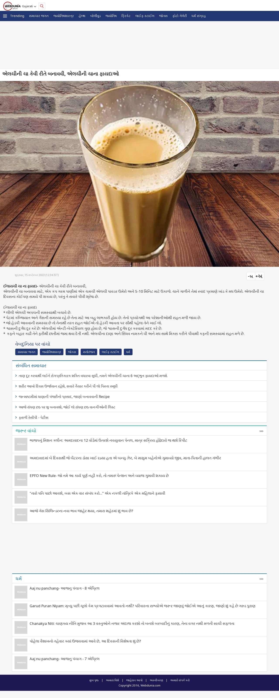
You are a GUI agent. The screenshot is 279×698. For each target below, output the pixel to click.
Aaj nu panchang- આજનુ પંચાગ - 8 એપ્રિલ (65, 588)
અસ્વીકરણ (156, 680)
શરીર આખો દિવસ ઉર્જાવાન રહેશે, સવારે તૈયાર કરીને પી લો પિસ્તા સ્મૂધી (68, 386)
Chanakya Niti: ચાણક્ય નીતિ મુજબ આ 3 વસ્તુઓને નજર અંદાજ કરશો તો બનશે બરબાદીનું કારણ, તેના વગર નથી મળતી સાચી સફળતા (132, 623)
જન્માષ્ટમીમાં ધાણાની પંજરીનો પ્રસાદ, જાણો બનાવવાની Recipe (64, 396)
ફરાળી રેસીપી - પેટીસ (33, 417)
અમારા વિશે (112, 680)
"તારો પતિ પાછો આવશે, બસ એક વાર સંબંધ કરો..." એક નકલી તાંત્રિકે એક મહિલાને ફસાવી (97, 493)
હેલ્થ (82, 16)
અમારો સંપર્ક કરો (180, 680)
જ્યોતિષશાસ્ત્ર (63, 16)
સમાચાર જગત (39, 16)
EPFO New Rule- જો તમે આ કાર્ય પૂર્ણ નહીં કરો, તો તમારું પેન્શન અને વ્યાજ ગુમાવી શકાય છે (99, 475)
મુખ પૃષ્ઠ (94, 680)
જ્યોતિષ (111, 16)
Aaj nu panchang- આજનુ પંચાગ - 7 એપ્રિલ (65, 658)
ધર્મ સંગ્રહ (199, 16)
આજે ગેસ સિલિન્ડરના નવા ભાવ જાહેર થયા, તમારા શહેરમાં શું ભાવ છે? (81, 510)
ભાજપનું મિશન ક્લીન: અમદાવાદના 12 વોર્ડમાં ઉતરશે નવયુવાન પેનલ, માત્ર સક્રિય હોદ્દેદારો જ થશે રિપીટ (108, 440)
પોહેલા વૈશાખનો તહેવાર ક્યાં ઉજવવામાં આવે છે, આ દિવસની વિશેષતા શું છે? (85, 641)
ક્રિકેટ (126, 16)
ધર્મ (128, 352)
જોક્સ (163, 16)
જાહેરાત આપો (134, 680)
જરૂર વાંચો (26, 431)
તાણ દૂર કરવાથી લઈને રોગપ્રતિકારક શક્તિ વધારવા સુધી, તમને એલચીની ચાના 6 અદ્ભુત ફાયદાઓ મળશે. (93, 375)
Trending (17, 16)
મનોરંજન (89, 352)
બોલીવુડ (95, 16)
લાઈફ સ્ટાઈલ (144, 16)
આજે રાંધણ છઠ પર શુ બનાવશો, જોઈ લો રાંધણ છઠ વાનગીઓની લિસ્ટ (67, 407)
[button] (5, 16)
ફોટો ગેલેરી (179, 16)
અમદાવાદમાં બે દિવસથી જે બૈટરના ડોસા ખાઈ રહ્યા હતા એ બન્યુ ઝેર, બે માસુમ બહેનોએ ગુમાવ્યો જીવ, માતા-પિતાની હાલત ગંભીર (125, 457)
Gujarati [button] (28, 6)
